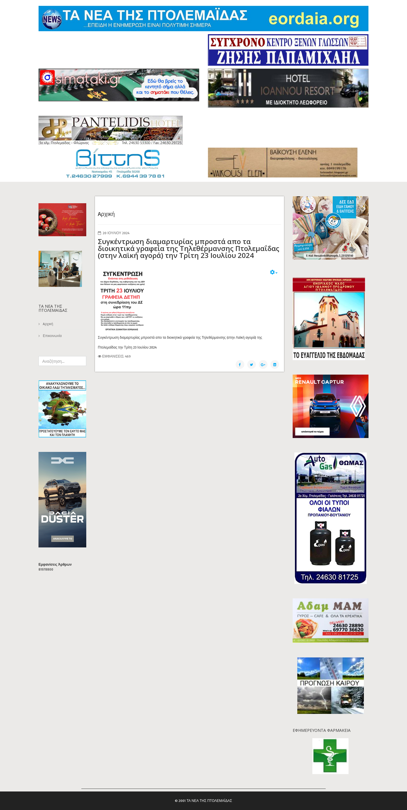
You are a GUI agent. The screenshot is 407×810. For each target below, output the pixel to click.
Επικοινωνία (52, 335)
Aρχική (47, 324)
